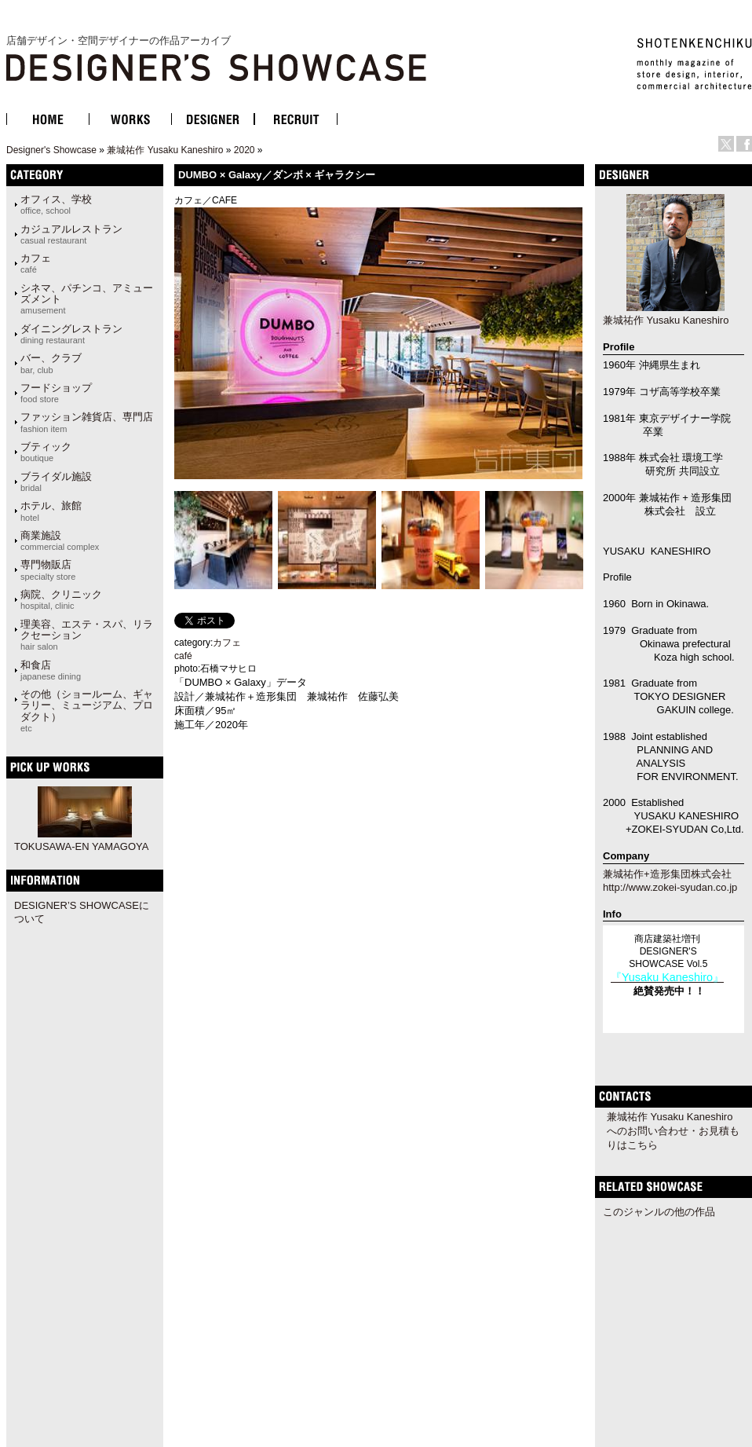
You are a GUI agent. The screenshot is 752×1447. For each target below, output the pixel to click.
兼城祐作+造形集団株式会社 (667, 874)
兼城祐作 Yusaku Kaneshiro (165, 150)
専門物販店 (47, 570)
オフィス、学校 (56, 204)
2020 (244, 150)
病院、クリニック (61, 599)
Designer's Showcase (51, 150)
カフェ (35, 263)
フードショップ (56, 393)
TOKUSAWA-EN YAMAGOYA (81, 846)
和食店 (50, 670)
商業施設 (59, 540)
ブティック (45, 452)
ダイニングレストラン (71, 334)
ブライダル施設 (56, 482)
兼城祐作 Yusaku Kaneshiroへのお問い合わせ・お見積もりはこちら (673, 1131)
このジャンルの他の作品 (659, 1212)
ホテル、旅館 (51, 511)
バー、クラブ (51, 363)
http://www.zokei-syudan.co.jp (670, 887)
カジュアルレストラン (71, 234)
